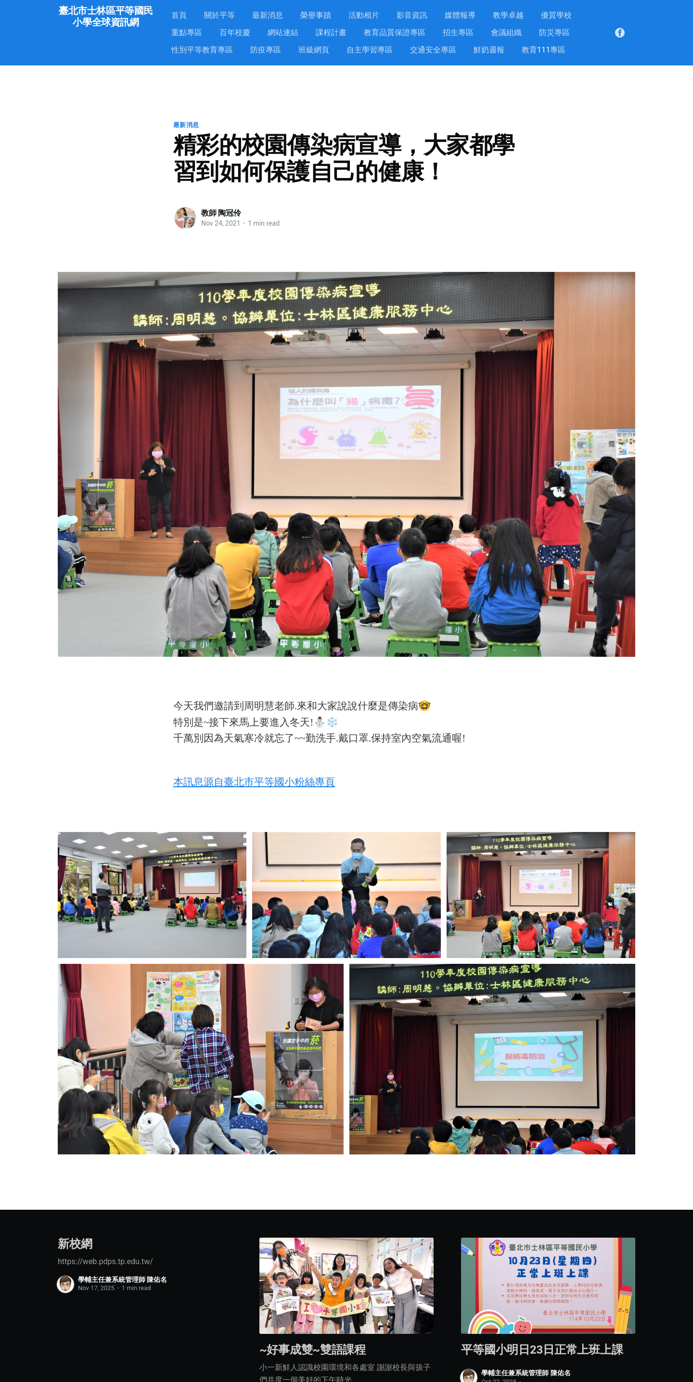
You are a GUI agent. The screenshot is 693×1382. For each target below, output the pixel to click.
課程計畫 (331, 32)
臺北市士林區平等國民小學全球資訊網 (106, 16)
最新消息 (267, 15)
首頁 (179, 15)
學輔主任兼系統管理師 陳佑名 (122, 1279)
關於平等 (219, 15)
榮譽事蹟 (315, 15)
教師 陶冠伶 (221, 213)
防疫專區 (265, 49)
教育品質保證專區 (394, 32)
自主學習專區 (369, 49)
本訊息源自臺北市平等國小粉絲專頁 (254, 782)
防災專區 (554, 32)
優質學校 (556, 15)
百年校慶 (234, 32)
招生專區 (458, 32)
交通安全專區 (433, 49)
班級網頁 (313, 49)
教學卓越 (508, 15)
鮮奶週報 (489, 49)
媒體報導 (460, 15)
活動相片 (363, 15)
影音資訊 (412, 15)
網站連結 (283, 32)
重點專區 (186, 32)
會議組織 (506, 32)
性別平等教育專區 (202, 49)
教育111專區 (543, 49)
